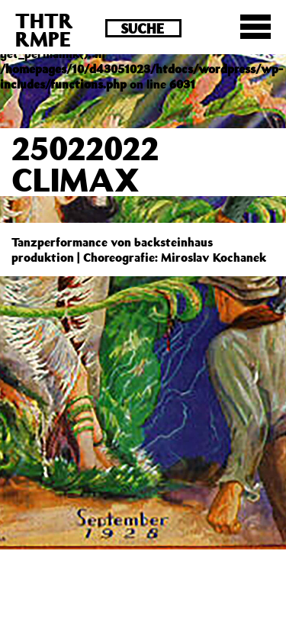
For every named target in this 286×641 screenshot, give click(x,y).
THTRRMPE (44, 29)
